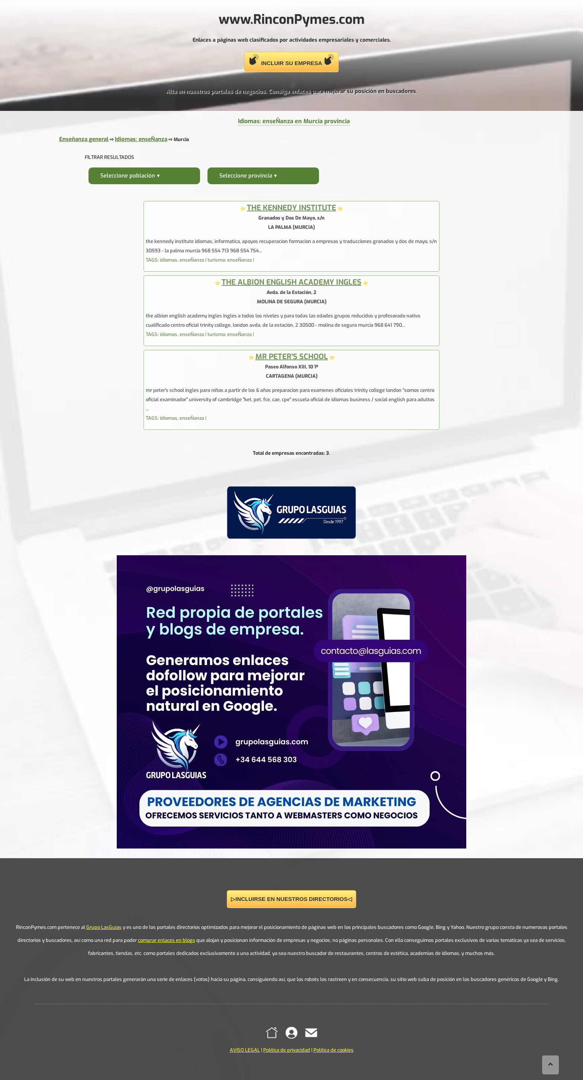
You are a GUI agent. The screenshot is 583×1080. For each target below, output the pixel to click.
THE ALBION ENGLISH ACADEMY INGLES (291, 282)
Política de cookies (333, 1050)
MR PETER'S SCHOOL (291, 357)
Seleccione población (127, 175)
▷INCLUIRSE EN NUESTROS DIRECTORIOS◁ (291, 899)
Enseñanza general (84, 139)
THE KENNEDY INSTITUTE (291, 208)
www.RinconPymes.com (292, 19)
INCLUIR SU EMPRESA (291, 60)
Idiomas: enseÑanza (141, 139)
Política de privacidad (286, 1050)
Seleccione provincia (245, 175)
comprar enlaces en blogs (166, 940)
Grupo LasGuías (104, 927)
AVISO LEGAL (245, 1050)
